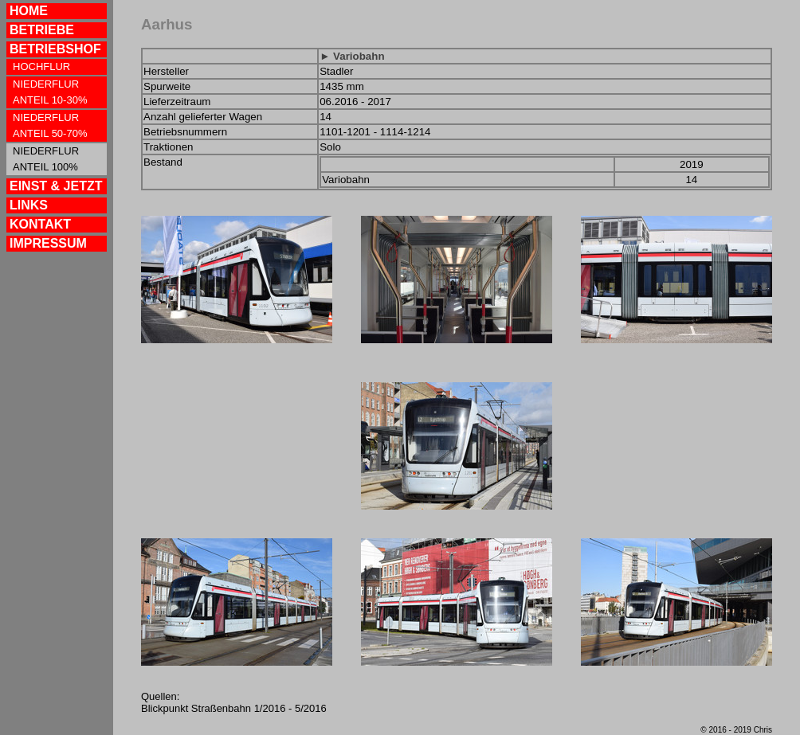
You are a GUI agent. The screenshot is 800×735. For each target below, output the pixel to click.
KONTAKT (40, 224)
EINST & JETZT (56, 186)
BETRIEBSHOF (55, 49)
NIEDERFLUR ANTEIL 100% (46, 159)
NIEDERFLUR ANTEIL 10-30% (50, 92)
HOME (29, 11)
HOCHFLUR (41, 66)
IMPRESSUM (48, 243)
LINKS (29, 205)
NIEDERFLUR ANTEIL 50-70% (50, 125)
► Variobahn (352, 56)
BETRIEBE (42, 30)
